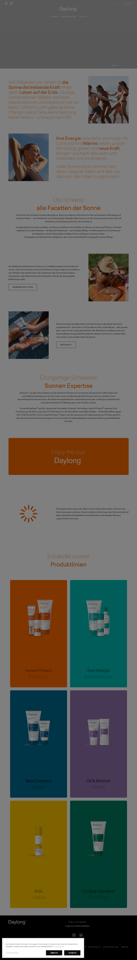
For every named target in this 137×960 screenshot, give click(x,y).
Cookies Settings (12, 957)
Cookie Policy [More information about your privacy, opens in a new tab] (59, 951)
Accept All (72, 957)
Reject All (54, 957)
